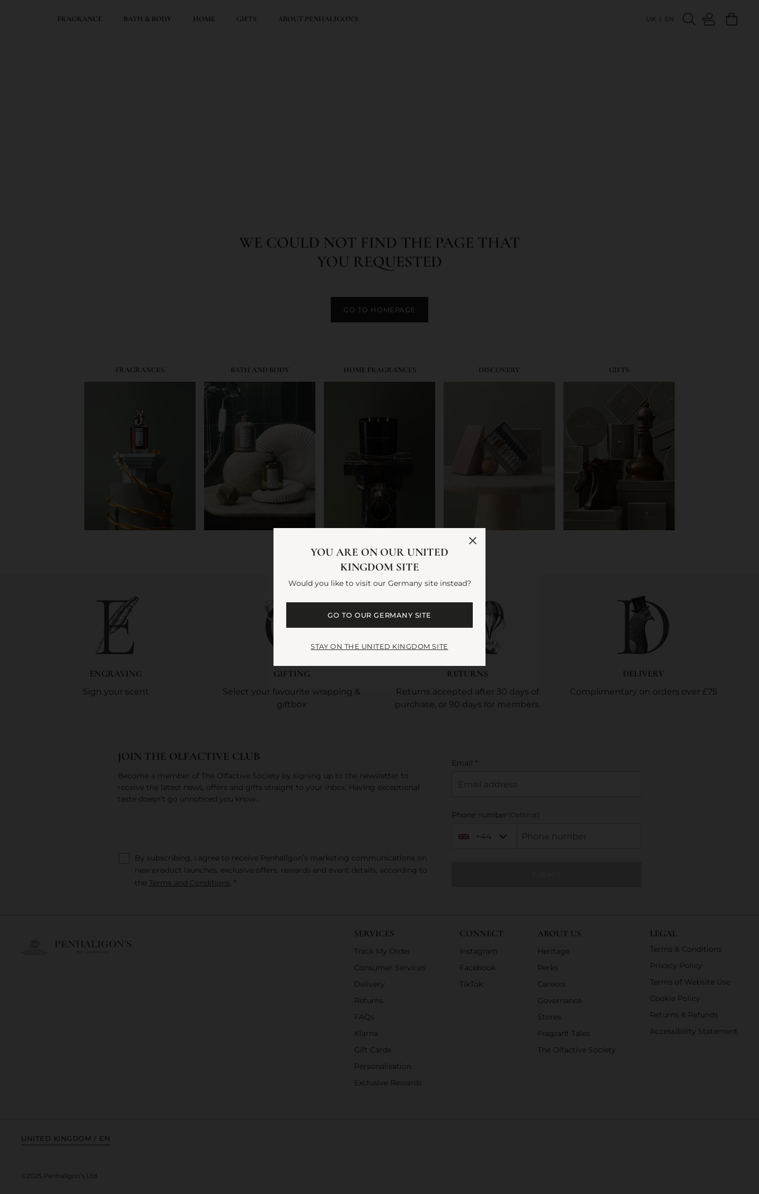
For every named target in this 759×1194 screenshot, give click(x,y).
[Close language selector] (472, 540)
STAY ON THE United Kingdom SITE (379, 646)
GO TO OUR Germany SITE (379, 615)
